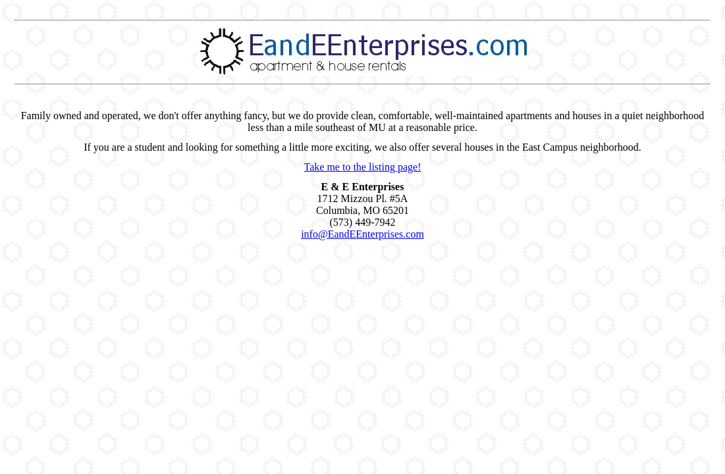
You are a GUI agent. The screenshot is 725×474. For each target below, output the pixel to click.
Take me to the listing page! (362, 166)
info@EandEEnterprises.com (362, 234)
